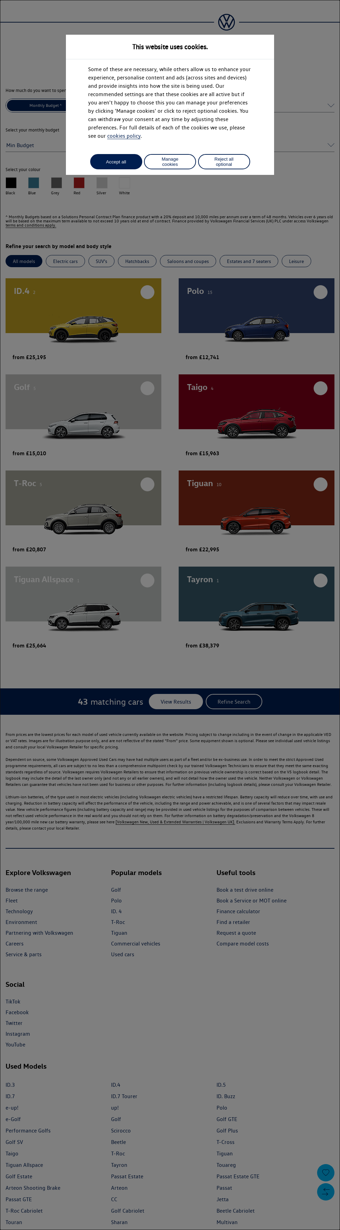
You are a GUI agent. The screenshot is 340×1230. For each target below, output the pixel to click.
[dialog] (170, 615)
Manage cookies (170, 161)
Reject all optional (223, 161)
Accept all (116, 161)
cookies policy (124, 136)
